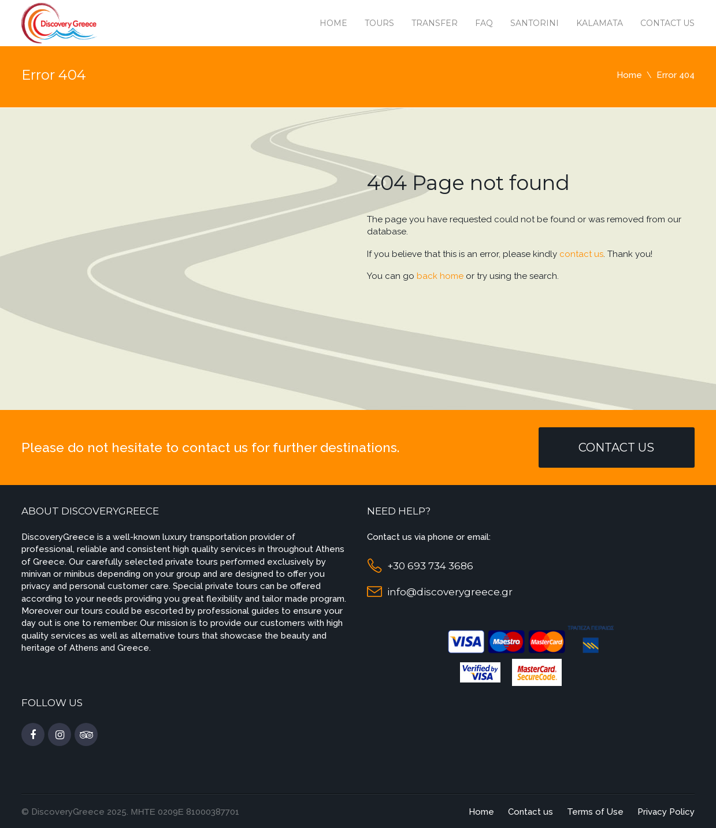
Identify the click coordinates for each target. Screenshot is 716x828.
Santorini (534, 23)
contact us (581, 254)
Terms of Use (595, 812)
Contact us (667, 23)
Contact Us (616, 447)
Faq (484, 23)
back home (440, 276)
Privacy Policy (666, 812)
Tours (379, 23)
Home (333, 23)
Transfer (434, 23)
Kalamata (599, 23)
